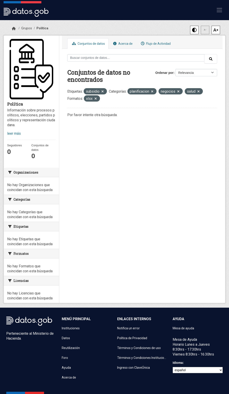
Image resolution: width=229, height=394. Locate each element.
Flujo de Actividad (155, 43)
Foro (65, 358)
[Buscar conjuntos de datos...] (136, 58)
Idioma (178, 362)
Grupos (26, 28)
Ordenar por (164, 73)
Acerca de (122, 43)
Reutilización (71, 348)
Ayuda (66, 367)
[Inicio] (14, 29)
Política (42, 28)
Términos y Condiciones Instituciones (142, 358)
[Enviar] (210, 59)
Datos (66, 338)
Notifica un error (128, 328)
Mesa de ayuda (183, 328)
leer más (14, 133)
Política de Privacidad (132, 338)
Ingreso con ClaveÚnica (133, 367)
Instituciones (71, 328)
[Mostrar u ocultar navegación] (219, 10)
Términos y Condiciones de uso (139, 348)
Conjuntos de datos (88, 43)
